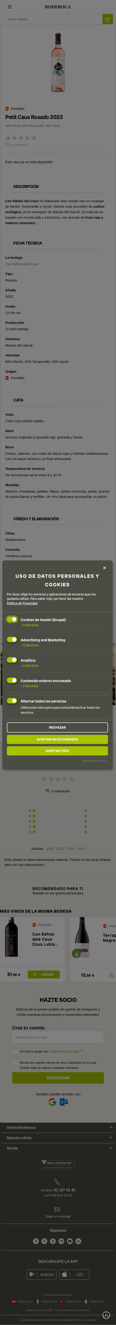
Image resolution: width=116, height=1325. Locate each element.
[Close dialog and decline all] (104, 567)
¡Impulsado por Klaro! (94, 760)
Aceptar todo (57, 751)
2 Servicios (30, 686)
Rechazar (57, 727)
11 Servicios (30, 645)
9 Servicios (30, 625)
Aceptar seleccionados (57, 739)
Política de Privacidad (22, 603)
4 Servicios (30, 665)
